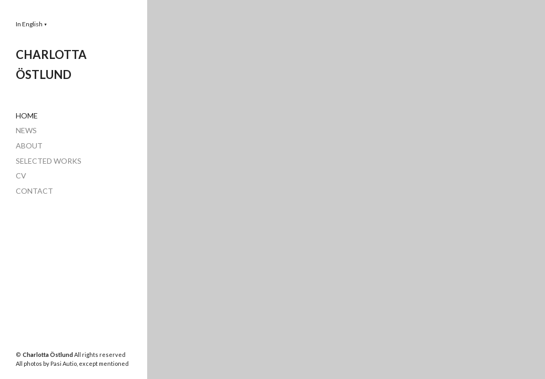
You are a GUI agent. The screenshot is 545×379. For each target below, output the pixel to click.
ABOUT (29, 145)
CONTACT (34, 190)
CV (21, 175)
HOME (27, 115)
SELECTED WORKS (48, 160)
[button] (31, 24)
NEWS (26, 130)
